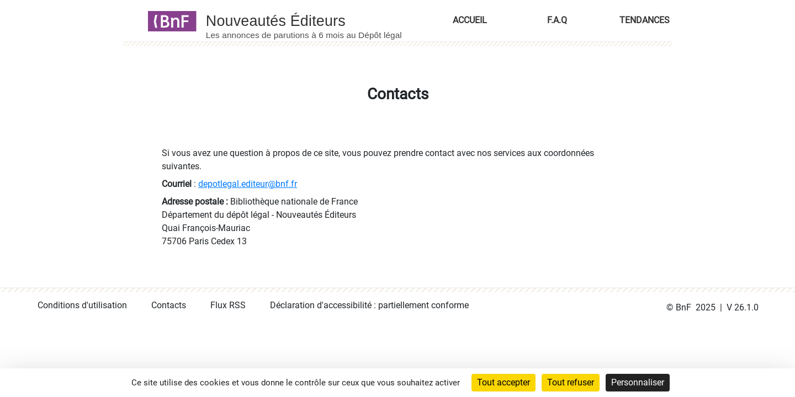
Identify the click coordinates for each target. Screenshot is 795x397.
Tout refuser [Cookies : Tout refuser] (570, 382)
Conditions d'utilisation (82, 305)
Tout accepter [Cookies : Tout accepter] (503, 382)
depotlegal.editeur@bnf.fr (247, 184)
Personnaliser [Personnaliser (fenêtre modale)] (637, 382)
